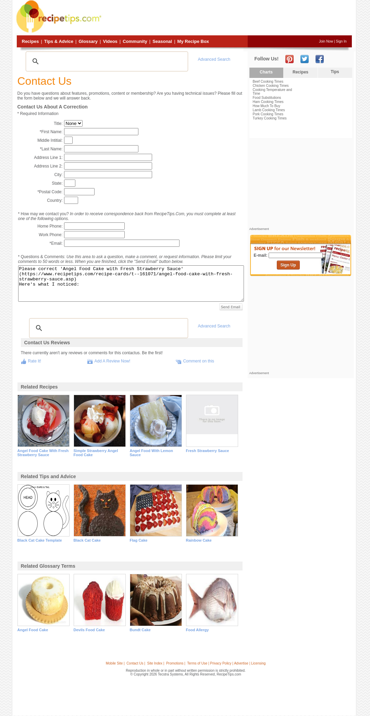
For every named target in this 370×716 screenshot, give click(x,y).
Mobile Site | (115, 663)
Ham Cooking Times (268, 102)
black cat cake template (39, 540)
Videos (110, 41)
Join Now (326, 41)
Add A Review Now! (113, 361)
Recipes (30, 41)
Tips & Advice (58, 41)
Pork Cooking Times (268, 114)
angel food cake (32, 630)
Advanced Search (214, 59)
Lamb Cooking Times (269, 110)
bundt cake (140, 630)
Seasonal (162, 41)
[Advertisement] (227, 18)
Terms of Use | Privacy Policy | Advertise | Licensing (226, 663)
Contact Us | (135, 663)
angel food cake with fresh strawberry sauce (43, 453)
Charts (266, 72)
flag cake (139, 540)
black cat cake (87, 540)
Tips (335, 71)
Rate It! (34, 361)
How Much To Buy (266, 106)
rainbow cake (199, 540)
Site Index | (155, 663)
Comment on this (198, 361)
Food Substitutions (267, 98)
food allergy (197, 630)
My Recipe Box (193, 41)
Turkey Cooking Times (270, 118)
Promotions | (175, 663)
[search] (105, 61)
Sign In (341, 41)
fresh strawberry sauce (207, 451)
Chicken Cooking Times (271, 86)
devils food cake (89, 630)
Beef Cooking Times (268, 81)
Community (135, 41)
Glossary (88, 41)
